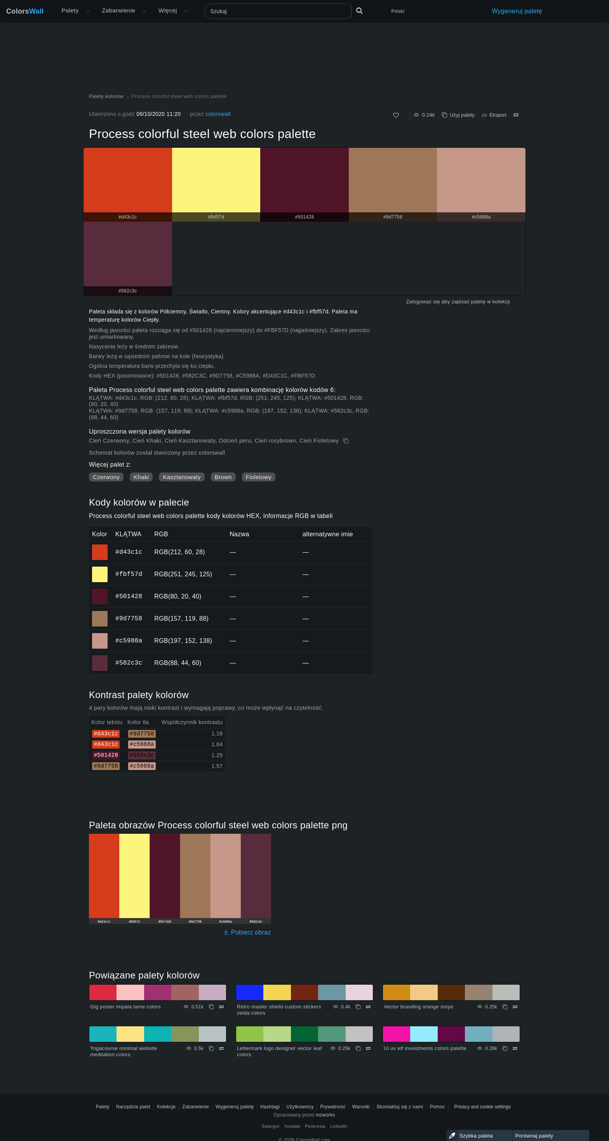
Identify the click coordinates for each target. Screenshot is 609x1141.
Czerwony (106, 477)
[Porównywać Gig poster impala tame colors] (221, 1007)
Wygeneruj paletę (517, 11)
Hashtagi (270, 1107)
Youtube (292, 1126)
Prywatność (332, 1107)
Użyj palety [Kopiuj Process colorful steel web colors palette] (458, 115)
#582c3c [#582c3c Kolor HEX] (100, 657)
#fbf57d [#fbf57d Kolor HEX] (100, 569)
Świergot (270, 1126)
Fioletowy (258, 477)
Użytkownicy (299, 1107)
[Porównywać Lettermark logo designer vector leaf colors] (368, 1048)
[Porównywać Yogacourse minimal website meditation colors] (221, 1048)
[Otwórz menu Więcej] (87, 11)
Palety (70, 10)
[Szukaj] (278, 11)
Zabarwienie (119, 10)
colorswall (218, 114)
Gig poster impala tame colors (125, 1007)
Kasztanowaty (181, 477)
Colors (25, 11)
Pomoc (437, 1107)
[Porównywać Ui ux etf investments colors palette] (515, 1048)
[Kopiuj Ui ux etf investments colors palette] (504, 1048)
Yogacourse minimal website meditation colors (123, 1051)
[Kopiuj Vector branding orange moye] (504, 1007)
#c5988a (128, 640)
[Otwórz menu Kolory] (144, 11)
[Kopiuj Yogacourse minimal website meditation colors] (211, 1048)
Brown (223, 477)
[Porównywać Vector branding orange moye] (515, 1007)
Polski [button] (398, 11)
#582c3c (128, 662)
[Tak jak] (396, 115)
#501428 (128, 596)
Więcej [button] (167, 10)
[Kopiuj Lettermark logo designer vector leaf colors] (358, 1048)
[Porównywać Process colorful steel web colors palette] (516, 115)
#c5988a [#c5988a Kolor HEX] (100, 635)
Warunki (361, 1107)
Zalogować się (423, 301)
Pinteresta (315, 1126)
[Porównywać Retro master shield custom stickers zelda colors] (368, 1007)
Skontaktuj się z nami (400, 1107)
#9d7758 (128, 618)
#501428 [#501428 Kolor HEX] (100, 591)
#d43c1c (128, 552)
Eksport (494, 115)
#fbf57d (128, 574)
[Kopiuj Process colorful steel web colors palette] (346, 441)
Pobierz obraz (247, 932)
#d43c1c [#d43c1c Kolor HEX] (100, 546)
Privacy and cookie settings (482, 1107)
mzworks (325, 1115)
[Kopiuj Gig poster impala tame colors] (211, 1007)
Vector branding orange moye (418, 1007)
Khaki (141, 477)
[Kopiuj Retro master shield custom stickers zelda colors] (358, 1007)
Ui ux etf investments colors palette (425, 1048)
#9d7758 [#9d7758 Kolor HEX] (100, 613)
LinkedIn (338, 1126)
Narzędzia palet (133, 1107)
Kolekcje (166, 1107)
